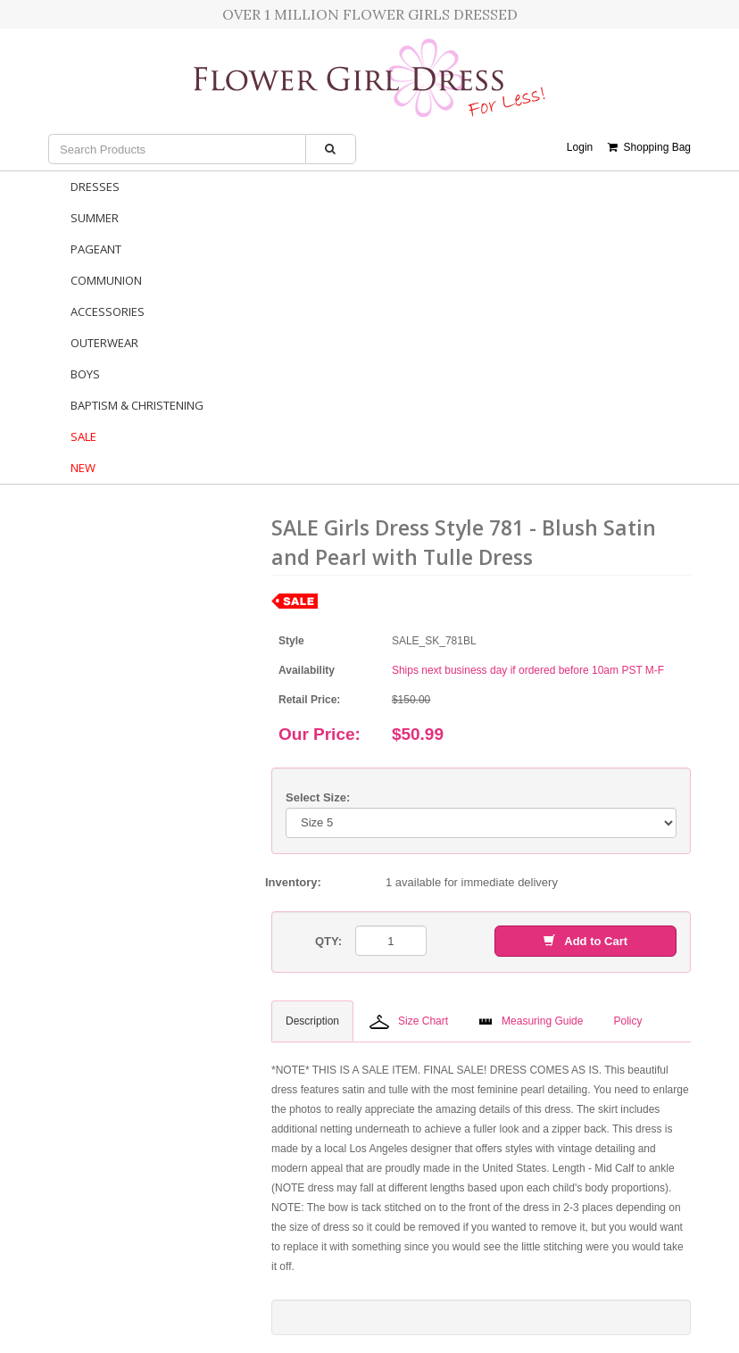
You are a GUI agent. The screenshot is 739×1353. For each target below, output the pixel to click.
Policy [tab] (627, 1021)
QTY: (328, 941)
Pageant (96, 249)
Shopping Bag (649, 147)
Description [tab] (312, 1021)
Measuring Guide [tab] (530, 1021)
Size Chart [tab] (409, 1022)
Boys (85, 374)
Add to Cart (585, 941)
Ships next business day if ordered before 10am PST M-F (528, 670)
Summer (95, 218)
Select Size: (318, 797)
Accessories (108, 311)
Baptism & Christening (137, 405)
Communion (106, 280)
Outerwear (104, 343)
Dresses (95, 186)
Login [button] (580, 147)
